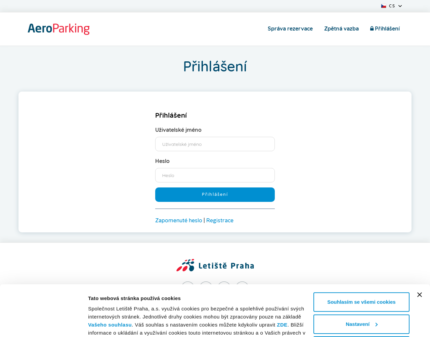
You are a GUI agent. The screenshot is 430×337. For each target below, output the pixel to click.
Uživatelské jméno (178, 130)
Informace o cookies (112, 324)
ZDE (282, 281)
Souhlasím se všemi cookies (361, 258)
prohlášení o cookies (230, 297)
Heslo (162, 161)
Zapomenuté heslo (178, 220)
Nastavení (362, 280)
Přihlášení (385, 29)
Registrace (219, 220)
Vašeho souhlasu (110, 281)
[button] (391, 5)
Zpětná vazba (341, 29)
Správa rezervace (290, 29)
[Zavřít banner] (419, 251)
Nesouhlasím (361, 302)
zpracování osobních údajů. (148, 305)
